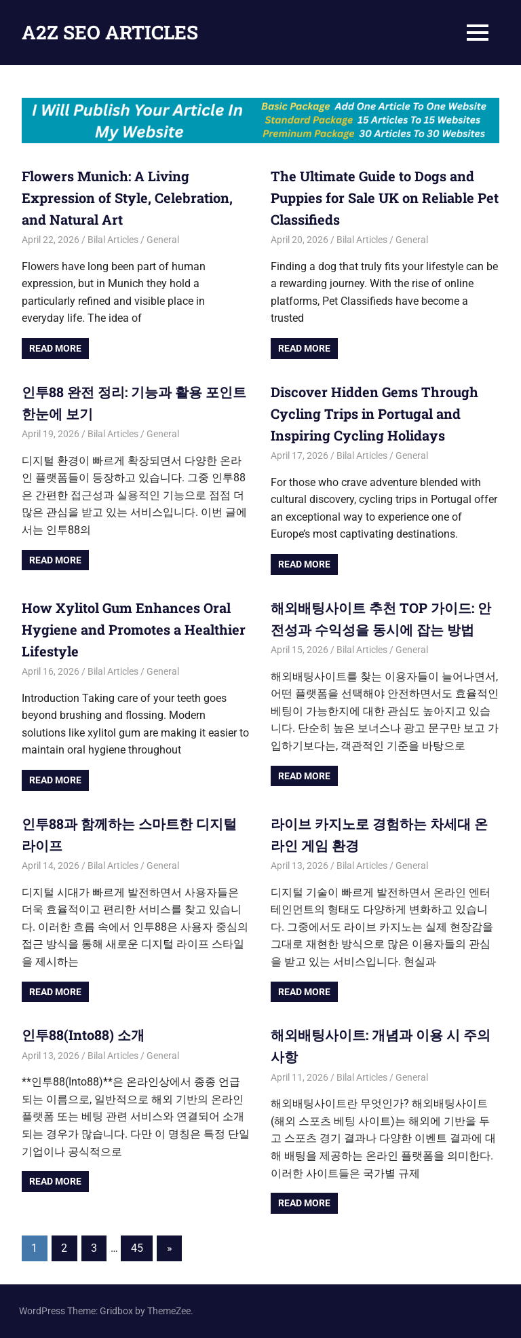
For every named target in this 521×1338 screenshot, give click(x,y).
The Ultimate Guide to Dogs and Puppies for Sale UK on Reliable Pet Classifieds (385, 197)
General (163, 239)
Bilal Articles (113, 239)
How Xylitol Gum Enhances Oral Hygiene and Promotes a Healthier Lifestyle (134, 629)
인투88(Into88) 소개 (83, 1034)
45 (137, 1248)
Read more (55, 348)
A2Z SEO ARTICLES (110, 32)
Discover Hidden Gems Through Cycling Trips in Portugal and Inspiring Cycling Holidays (374, 413)
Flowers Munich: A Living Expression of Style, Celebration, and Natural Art (127, 197)
